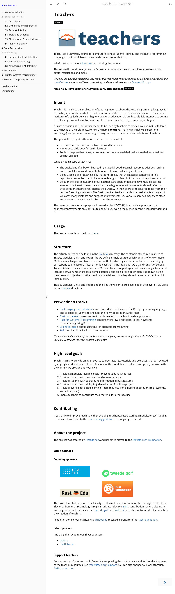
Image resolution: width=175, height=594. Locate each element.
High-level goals (68, 353)
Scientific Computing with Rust (18, 79)
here (95, 233)
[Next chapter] (165, 582)
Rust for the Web (69, 316)
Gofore (64, 540)
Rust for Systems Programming (19, 74)
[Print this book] (170, 3)
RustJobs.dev (67, 544)
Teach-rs (64, 14)
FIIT (125, 506)
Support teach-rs (66, 555)
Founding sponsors (65, 459)
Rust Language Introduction (76, 309)
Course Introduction (13, 12)
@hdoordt (101, 519)
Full (62, 330)
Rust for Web (9, 70)
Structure (62, 246)
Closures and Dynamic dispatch (23, 39)
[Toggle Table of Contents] (51, 4)
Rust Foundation (147, 519)
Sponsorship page (141, 82)
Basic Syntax (13, 21)
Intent (59, 102)
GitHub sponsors (63, 568)
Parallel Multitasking (17, 61)
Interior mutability (16, 43)
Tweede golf (92, 440)
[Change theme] (58, 4)
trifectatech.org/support (103, 565)
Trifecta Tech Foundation (147, 440)
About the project (70, 432)
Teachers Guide (10, 86)
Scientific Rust (68, 326)
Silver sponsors (63, 528)
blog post (87, 63)
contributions (61, 82)
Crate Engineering (12, 48)
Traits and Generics (17, 34)
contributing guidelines (101, 419)
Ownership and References (21, 25)
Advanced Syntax (15, 30)
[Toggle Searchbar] (65, 4)
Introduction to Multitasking (21, 57)
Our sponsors (63, 451)
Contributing (8, 90)
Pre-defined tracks (70, 301)
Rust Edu (119, 510)
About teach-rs (9, 5)
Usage (59, 226)
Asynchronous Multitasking (21, 65)
